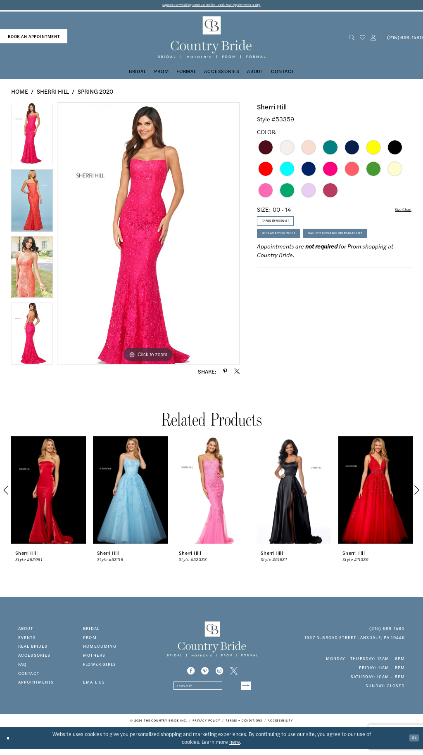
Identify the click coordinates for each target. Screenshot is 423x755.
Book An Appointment (290, 247)
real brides (33, 648)
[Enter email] (212, 690)
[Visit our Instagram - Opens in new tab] (219, 673)
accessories (34, 657)
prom (90, 639)
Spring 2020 (95, 93)
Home (19, 93)
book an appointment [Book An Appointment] (34, 38)
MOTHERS (94, 657)
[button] (373, 40)
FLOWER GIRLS (99, 666)
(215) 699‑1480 (387, 630)
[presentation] (48, 492)
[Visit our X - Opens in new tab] (234, 673)
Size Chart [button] (398, 212)
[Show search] (351, 40)
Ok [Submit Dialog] (412, 743)
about (25, 630)
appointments (36, 684)
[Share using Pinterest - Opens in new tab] (225, 373)
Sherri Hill (53, 93)
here (234, 747)
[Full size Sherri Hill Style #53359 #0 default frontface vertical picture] (148, 236)
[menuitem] (33, 39)
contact (28, 675)
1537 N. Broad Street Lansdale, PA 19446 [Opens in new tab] (354, 639)
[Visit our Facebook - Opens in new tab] (191, 673)
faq (22, 666)
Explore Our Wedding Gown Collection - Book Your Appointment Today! (211, 6)
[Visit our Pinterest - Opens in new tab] (205, 673)
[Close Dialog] (10, 744)
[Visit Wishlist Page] (362, 40)
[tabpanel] (32, 137)
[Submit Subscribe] (243, 690)
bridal (91, 630)
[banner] (211, 40)
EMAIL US (94, 684)
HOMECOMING (99, 648)
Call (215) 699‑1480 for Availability (307, 266)
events (27, 639)
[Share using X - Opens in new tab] (237, 373)
